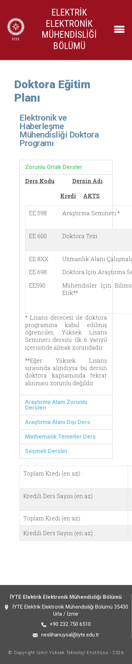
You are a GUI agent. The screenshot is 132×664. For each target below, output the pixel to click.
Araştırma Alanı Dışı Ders (57, 422)
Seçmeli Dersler (46, 451)
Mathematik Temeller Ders (60, 436)
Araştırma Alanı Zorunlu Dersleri (56, 405)
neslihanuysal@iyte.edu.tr (70, 635)
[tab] (66, 167)
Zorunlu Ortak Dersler (53, 167)
